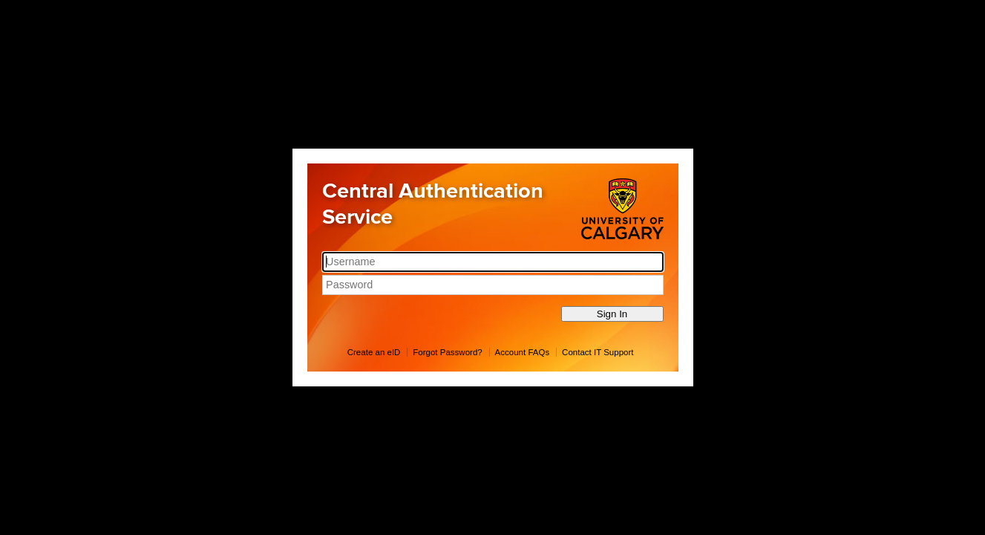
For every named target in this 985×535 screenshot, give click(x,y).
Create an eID (374, 352)
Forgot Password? (447, 352)
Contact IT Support (597, 352)
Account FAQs (522, 352)
